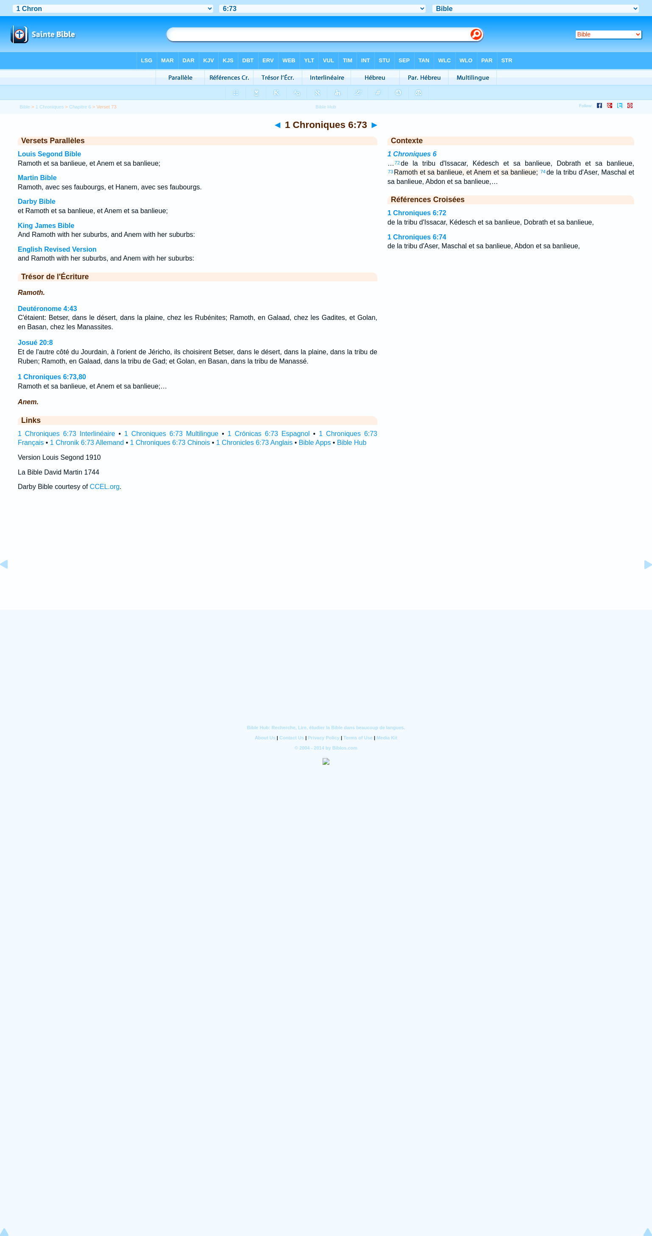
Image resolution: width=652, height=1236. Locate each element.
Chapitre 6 (80, 106)
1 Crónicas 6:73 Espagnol (269, 433)
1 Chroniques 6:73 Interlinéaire (66, 433)
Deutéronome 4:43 (47, 308)
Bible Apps (315, 442)
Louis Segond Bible (49, 154)
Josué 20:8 (35, 342)
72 (397, 162)
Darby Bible (37, 201)
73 (390, 171)
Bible (25, 106)
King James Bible (46, 225)
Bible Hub (351, 442)
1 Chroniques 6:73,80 (52, 377)
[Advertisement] (326, 558)
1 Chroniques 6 (412, 154)
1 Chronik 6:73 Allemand (87, 442)
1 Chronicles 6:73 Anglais (254, 442)
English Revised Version (57, 249)
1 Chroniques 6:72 (416, 213)
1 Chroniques (50, 106)
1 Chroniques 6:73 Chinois (170, 442)
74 (543, 171)
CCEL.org (105, 486)
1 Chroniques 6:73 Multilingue (171, 433)
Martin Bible (37, 177)
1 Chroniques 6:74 (416, 237)
